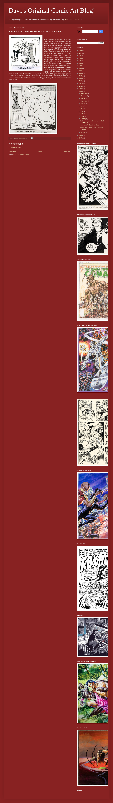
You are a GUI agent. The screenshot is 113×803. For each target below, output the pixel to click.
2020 (80, 63)
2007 (80, 138)
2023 (80, 55)
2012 (80, 83)
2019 (80, 66)
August (83, 103)
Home (40, 151)
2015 (80, 76)
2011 (80, 86)
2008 (80, 135)
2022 (80, 58)
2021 (80, 60)
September (84, 101)
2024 (80, 53)
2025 (80, 50)
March (83, 116)
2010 (80, 88)
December (84, 93)
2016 (80, 73)
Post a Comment (16, 147)
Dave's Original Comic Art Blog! (52, 10)
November (84, 96)
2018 (80, 68)
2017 (80, 71)
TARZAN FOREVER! (73, 20)
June (82, 108)
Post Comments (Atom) (23, 154)
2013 (80, 81)
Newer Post (12, 151)
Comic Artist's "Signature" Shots (89, 125)
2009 (80, 91)
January (83, 132)
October (83, 98)
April (82, 113)
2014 (80, 78)
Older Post (67, 151)
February (83, 119)
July (82, 106)
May (82, 111)
